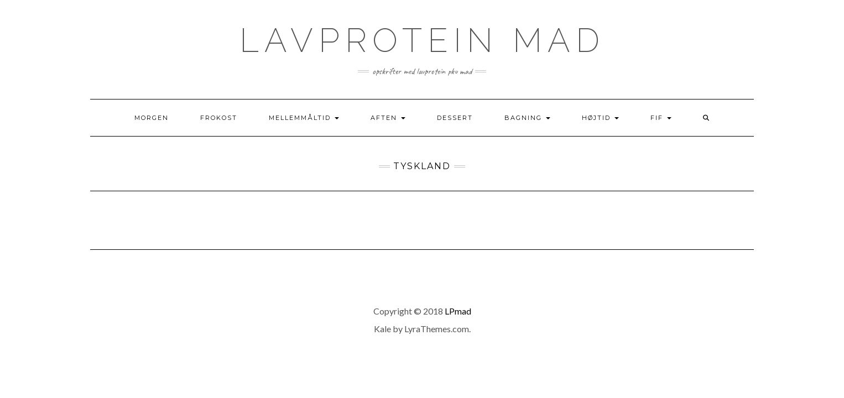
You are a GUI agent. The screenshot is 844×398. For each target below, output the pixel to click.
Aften (388, 118)
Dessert (455, 118)
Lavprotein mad (422, 40)
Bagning (527, 118)
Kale (382, 328)
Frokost (218, 118)
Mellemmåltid (304, 118)
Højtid (600, 118)
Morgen (151, 118)
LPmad (458, 311)
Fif (660, 118)
